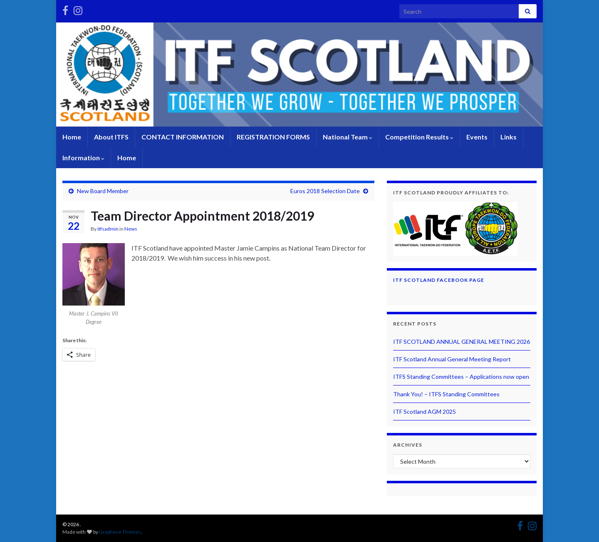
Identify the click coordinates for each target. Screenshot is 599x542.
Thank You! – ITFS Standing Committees (446, 394)
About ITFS (111, 137)
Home (71, 137)
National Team (347, 137)
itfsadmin (108, 229)
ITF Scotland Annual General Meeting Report (452, 359)
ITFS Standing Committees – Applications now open (461, 376)
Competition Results (419, 137)
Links (508, 137)
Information (83, 158)
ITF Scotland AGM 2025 (424, 411)
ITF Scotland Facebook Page (438, 280)
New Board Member (103, 190)
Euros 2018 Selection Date (325, 190)
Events (477, 137)
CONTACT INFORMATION (182, 137)
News (130, 229)
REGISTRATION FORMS (273, 137)
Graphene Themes (120, 532)
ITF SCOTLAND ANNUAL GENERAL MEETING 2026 (461, 341)
